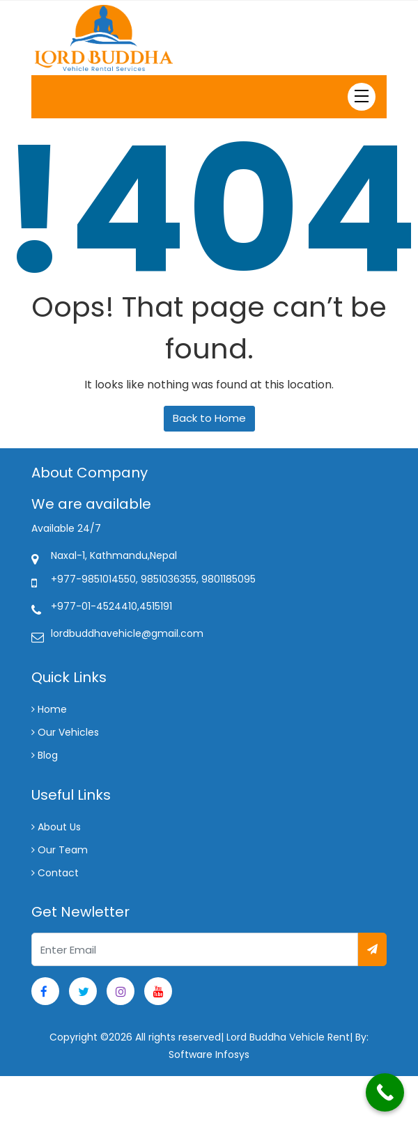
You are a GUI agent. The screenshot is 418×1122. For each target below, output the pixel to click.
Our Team (59, 850)
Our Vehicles (65, 732)
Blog (44, 755)
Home (49, 709)
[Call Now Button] (385, 1092)
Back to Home (209, 418)
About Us (56, 827)
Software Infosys (209, 1054)
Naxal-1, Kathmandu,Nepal (114, 555)
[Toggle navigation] (362, 97)
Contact (55, 873)
